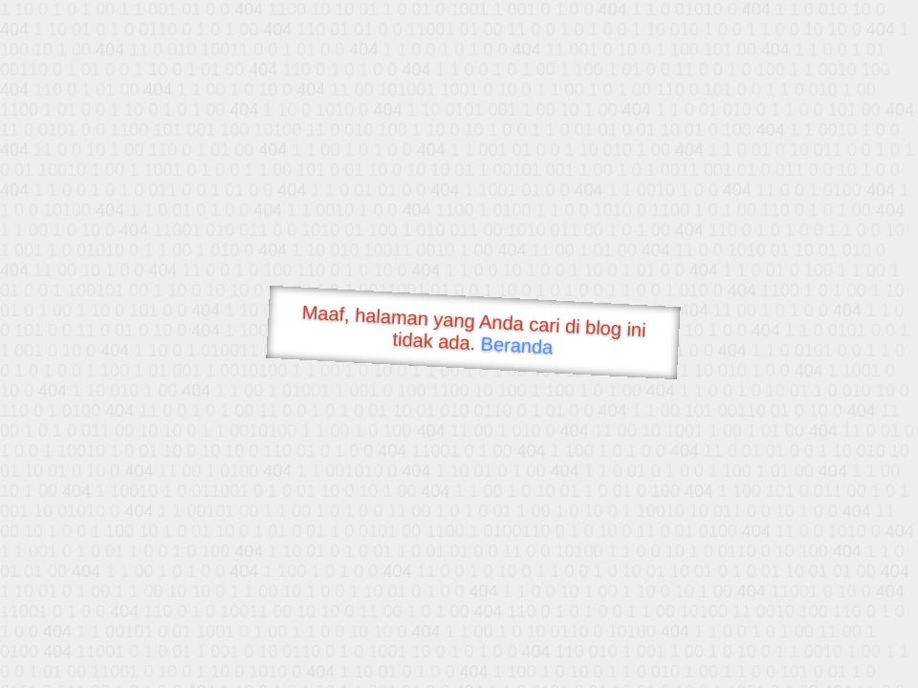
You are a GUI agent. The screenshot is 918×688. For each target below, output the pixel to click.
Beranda (517, 345)
